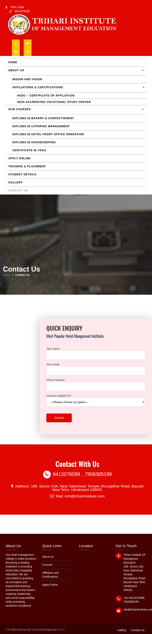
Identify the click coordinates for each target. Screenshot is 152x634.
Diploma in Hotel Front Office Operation (48, 134)
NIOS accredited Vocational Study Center (54, 102)
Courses (47, 564)
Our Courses (19, 109)
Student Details (22, 174)
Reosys (61, 629)
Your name (95, 352)
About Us (16, 70)
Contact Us (18, 190)
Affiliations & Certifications (38, 87)
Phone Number (95, 383)
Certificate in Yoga (29, 150)
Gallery (15, 182)
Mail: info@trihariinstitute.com (77, 496)
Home (12, 62)
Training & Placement (27, 166)
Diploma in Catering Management (41, 126)
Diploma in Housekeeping (34, 142)
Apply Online (19, 158)
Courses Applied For (95, 399)
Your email (95, 367)
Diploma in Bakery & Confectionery (43, 118)
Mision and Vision (27, 79)
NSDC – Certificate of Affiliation (46, 95)
